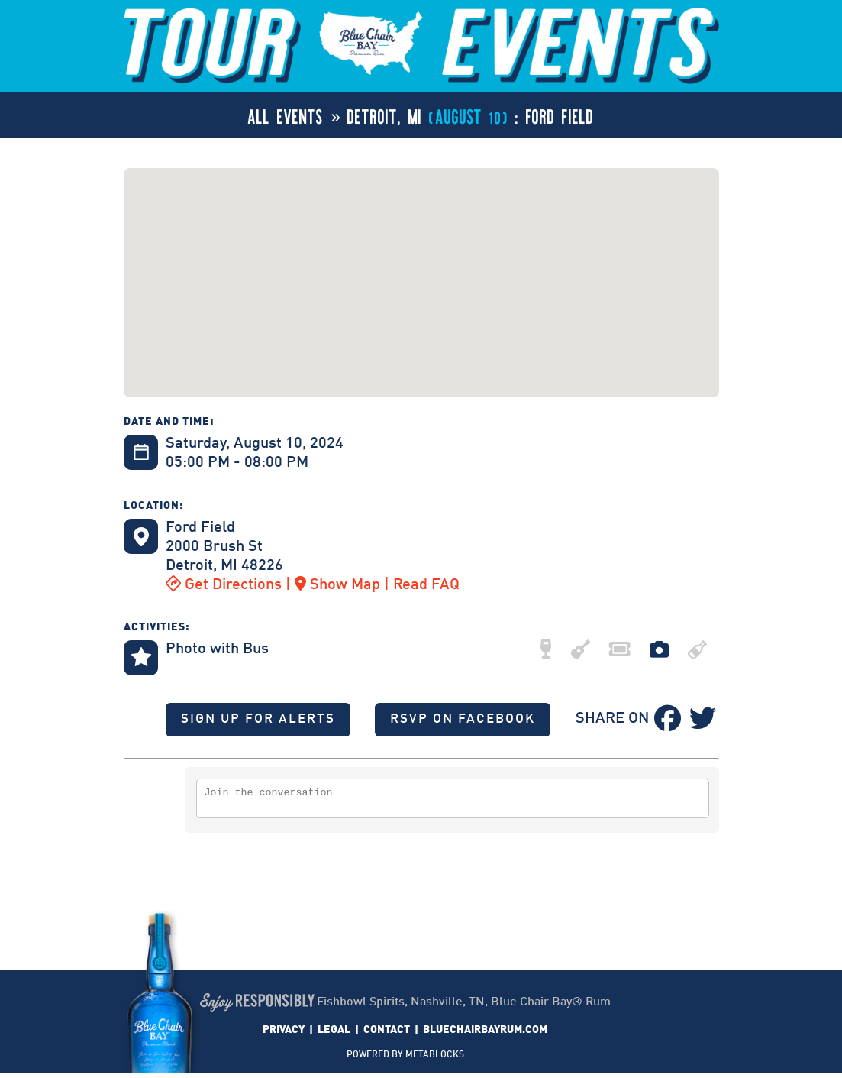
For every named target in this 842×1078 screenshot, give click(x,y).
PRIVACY (284, 1034)
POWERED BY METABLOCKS (405, 1059)
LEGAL (334, 1034)
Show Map (337, 585)
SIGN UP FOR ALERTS (258, 719)
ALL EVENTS (286, 114)
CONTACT (386, 1034)
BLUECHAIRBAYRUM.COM (485, 1034)
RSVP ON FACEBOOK (462, 719)
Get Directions (224, 585)
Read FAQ (426, 585)
